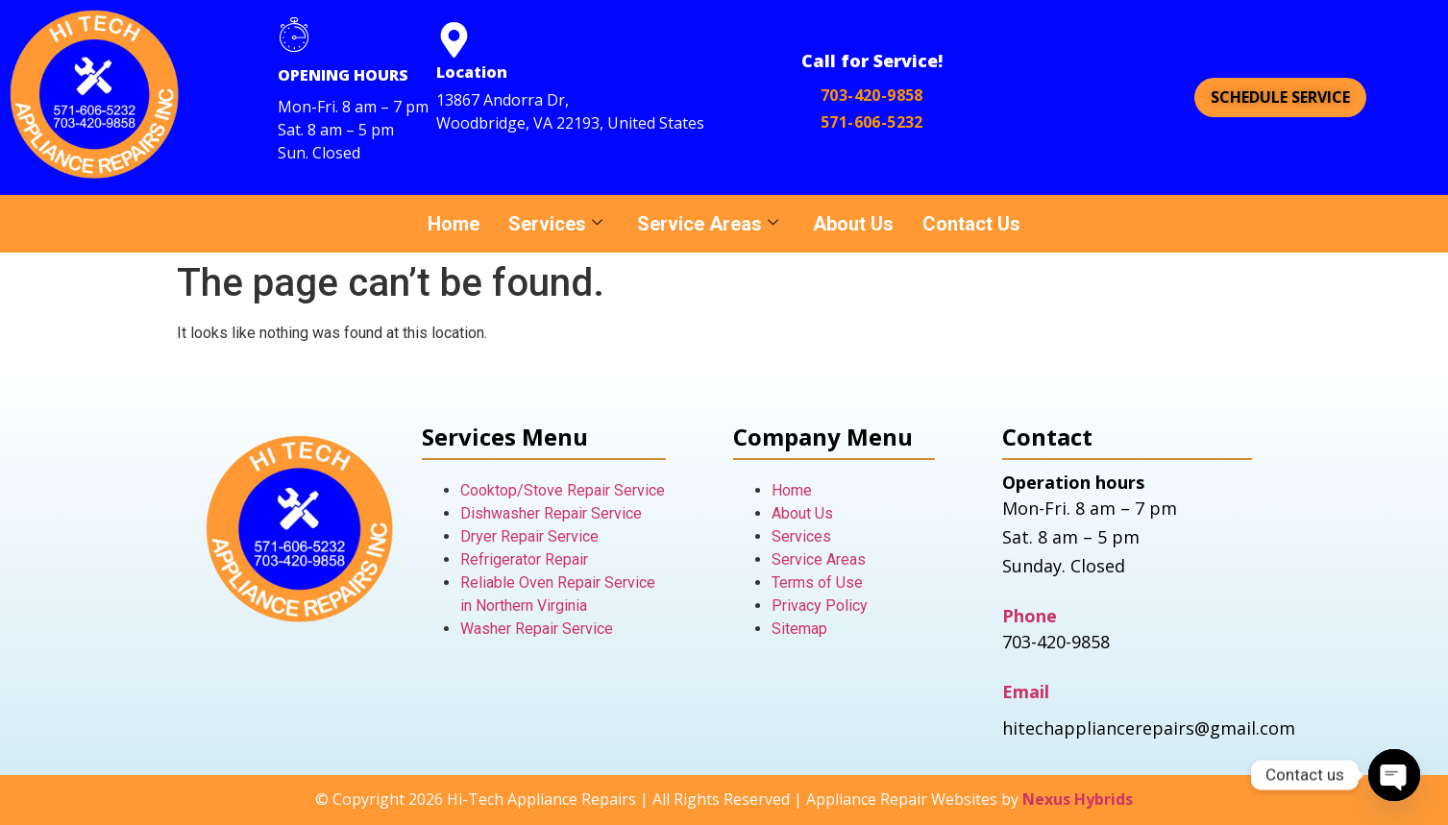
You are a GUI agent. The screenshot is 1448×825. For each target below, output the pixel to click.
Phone (1029, 615)
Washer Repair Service (536, 628)
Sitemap (799, 628)
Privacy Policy (820, 605)
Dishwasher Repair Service (551, 513)
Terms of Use (817, 582)
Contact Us (971, 223)
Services (555, 223)
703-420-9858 (872, 95)
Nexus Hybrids (1077, 799)
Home (453, 223)
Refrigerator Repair (524, 559)
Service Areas (707, 223)
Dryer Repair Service (529, 536)
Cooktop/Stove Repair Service (562, 490)
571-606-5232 (872, 122)
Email (1025, 691)
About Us (853, 223)
